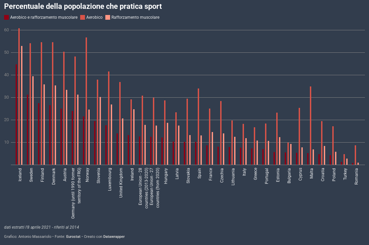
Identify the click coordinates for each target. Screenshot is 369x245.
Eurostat (73, 236)
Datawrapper (114, 236)
